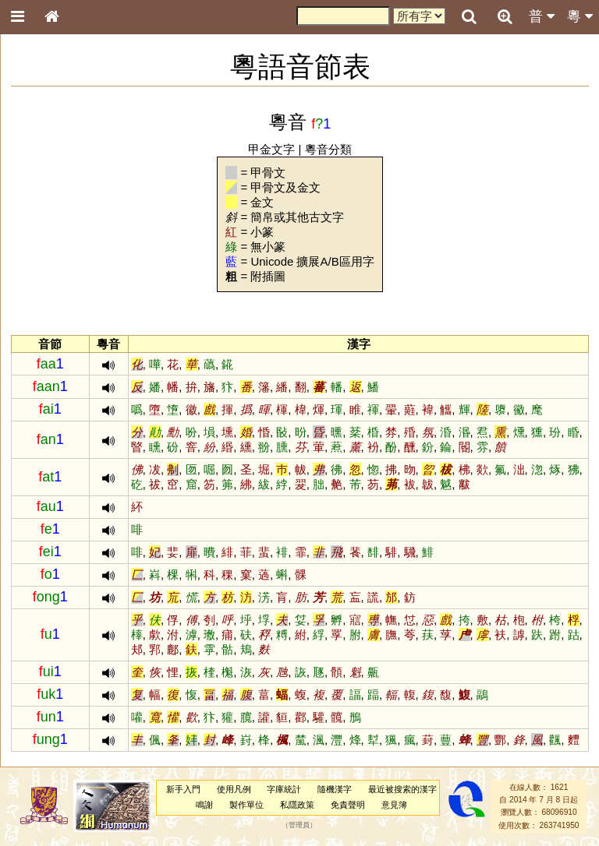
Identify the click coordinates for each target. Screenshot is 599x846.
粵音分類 (328, 149)
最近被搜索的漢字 (402, 789)
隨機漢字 (334, 789)
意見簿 (394, 804)
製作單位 (246, 804)
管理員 (299, 825)
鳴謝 (204, 804)
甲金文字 (271, 149)
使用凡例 (234, 789)
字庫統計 (284, 789)
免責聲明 (348, 804)
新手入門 (183, 789)
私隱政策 (297, 804)
